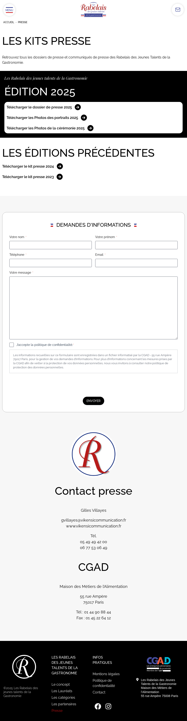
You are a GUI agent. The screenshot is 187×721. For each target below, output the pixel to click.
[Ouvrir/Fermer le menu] (9, 10)
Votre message (21, 273)
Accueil (8, 22)
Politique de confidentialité (104, 683)
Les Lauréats (62, 691)
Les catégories (63, 697)
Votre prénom (106, 237)
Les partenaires (64, 704)
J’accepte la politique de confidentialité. (45, 345)
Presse (57, 711)
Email (100, 255)
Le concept (61, 684)
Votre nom (17, 237)
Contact (99, 692)
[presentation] (42, 384)
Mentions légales (106, 674)
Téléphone (17, 255)
